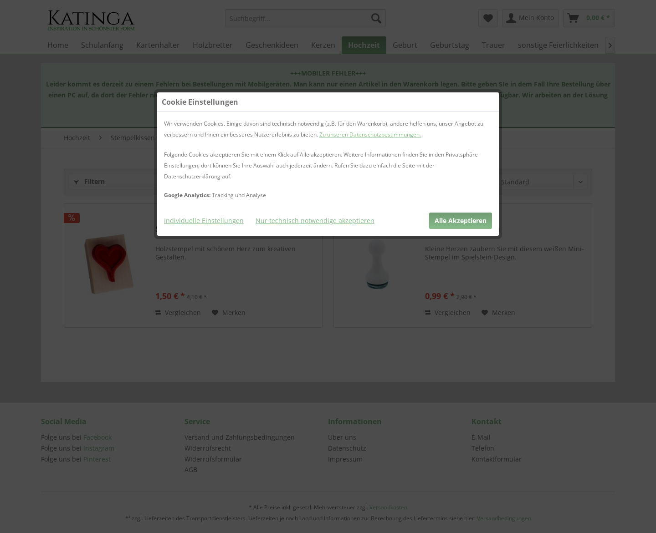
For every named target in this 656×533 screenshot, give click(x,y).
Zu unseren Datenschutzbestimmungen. (370, 134)
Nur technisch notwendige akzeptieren (315, 220)
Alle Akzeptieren (461, 220)
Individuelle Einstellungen (204, 220)
